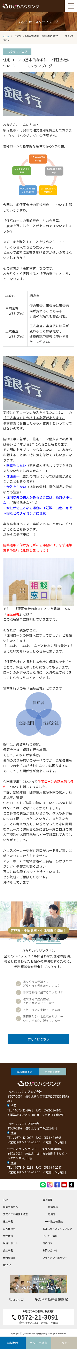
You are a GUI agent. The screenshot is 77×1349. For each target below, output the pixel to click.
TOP (5, 1199)
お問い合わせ (50, 1250)
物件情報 (8, 1236)
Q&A (7, 1265)
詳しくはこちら (38, 1039)
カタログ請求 (52, 1072)
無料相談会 (9, 1257)
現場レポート (10, 1243)
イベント (64, 1343)
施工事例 (8, 1221)
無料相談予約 (24, 1072)
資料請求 (48, 1243)
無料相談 (13, 1343)
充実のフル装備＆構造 (15, 1214)
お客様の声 (9, 1228)
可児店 (51, 1214)
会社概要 (48, 1199)
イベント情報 (50, 1236)
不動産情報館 (55, 1221)
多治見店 (53, 1207)
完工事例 (8, 1250)
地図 (13, 1105)
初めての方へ (10, 1207)
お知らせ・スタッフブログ (57, 1228)
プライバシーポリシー (55, 1257)
